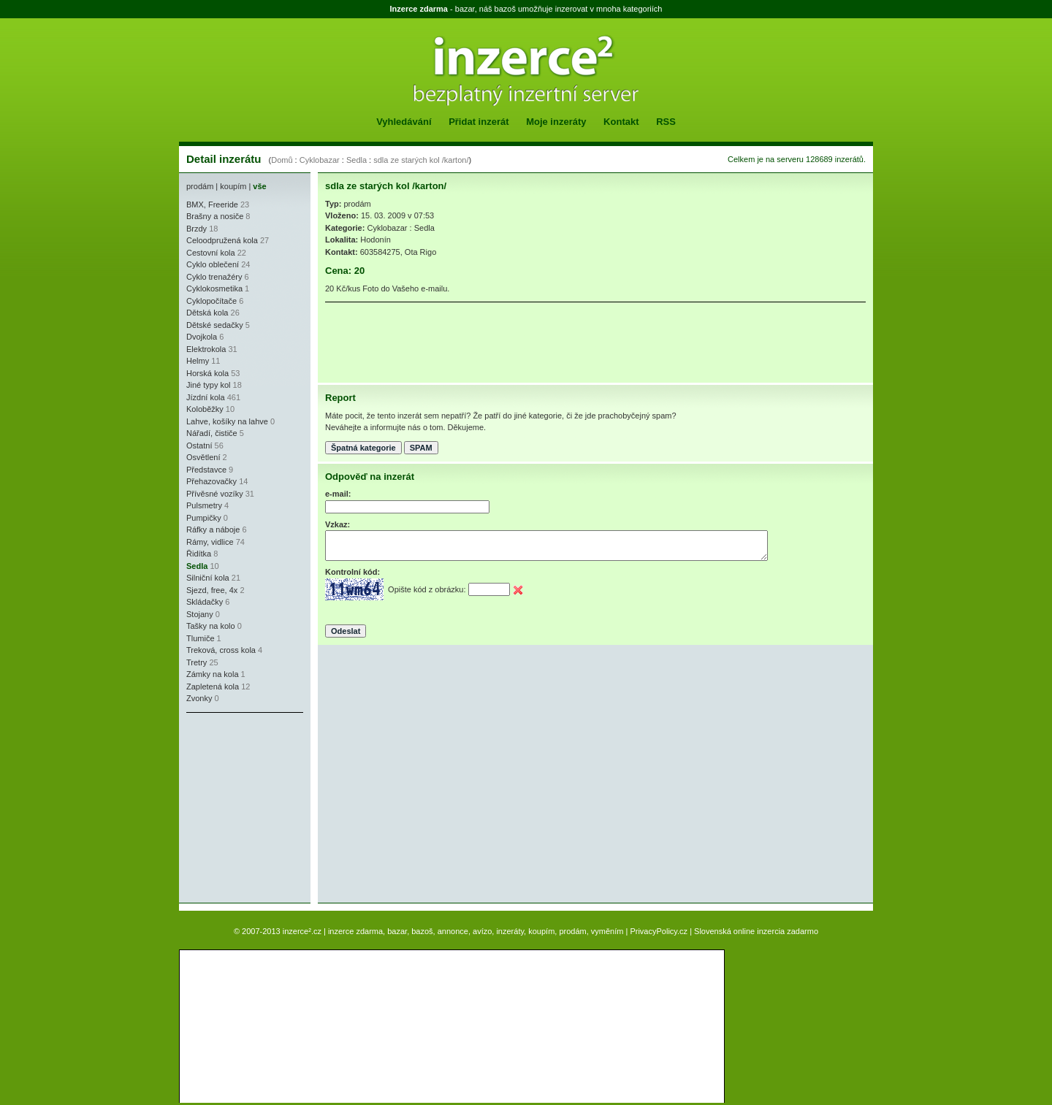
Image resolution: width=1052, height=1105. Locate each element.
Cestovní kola (210, 252)
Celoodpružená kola (222, 240)
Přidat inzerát (478, 121)
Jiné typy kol (208, 385)
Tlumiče (200, 638)
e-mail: (338, 493)
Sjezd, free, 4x (211, 590)
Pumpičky (203, 517)
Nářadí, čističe (211, 433)
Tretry (196, 662)
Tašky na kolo (210, 626)
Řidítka (198, 553)
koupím (233, 186)
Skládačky (204, 601)
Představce (206, 469)
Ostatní (199, 445)
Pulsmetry (204, 505)
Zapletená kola (212, 686)
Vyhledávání (403, 121)
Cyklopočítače (211, 301)
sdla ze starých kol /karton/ (420, 160)
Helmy (197, 360)
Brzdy (196, 228)
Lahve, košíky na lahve (227, 421)
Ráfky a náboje (213, 529)
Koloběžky (205, 409)
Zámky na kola (212, 674)
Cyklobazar (320, 160)
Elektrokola (206, 349)
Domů (281, 160)
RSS (666, 121)
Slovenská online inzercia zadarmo (756, 931)
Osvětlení (203, 457)
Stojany (199, 614)
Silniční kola (207, 577)
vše (259, 186)
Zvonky (199, 698)
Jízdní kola (205, 397)
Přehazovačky (211, 481)
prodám (199, 186)
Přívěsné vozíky (214, 493)
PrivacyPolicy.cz (658, 931)
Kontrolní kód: (352, 571)
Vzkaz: (337, 524)
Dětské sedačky (214, 325)
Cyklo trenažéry (214, 276)
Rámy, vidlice (210, 542)
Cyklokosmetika (214, 288)
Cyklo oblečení (212, 264)
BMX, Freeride (212, 204)
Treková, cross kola (221, 650)
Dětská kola (207, 312)
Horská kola (207, 373)
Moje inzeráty (556, 121)
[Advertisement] (230, 807)
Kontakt (621, 121)
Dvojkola (201, 336)
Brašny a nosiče (214, 216)
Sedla (356, 160)
